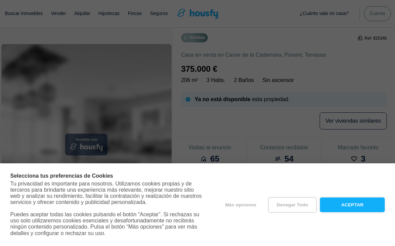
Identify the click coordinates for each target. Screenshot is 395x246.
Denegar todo (292, 204)
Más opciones (241, 204)
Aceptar (352, 204)
